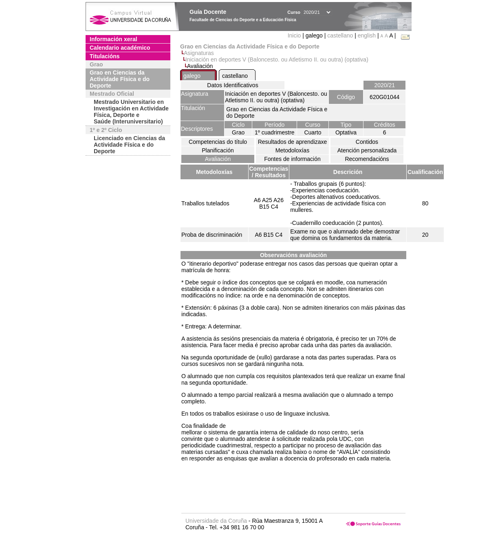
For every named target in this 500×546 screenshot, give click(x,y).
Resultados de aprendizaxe (292, 142)
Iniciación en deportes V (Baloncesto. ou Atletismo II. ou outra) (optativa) (276, 59)
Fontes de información (292, 159)
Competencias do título (218, 142)
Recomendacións (367, 159)
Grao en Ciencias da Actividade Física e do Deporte (120, 79)
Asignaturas (199, 53)
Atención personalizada (367, 150)
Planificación (218, 150)
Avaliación (218, 159)
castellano (340, 35)
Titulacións (105, 56)
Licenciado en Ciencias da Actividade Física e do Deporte (129, 144)
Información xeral (113, 39)
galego (191, 76)
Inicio (295, 35)
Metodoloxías (292, 150)
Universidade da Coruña (216, 520)
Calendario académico (120, 47)
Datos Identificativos (232, 85)
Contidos (367, 142)
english (367, 35)
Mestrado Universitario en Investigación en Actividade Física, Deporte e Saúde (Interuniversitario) (131, 112)
